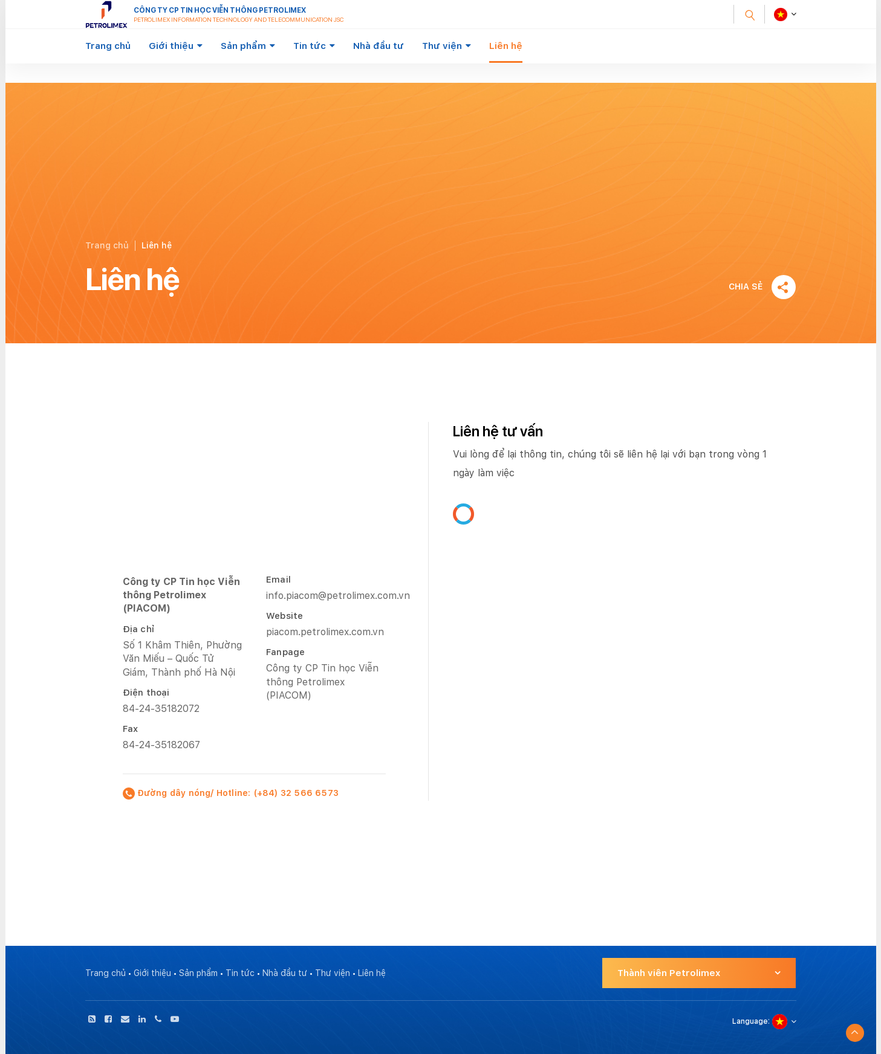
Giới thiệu (171, 45)
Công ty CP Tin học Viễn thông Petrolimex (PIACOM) (322, 681)
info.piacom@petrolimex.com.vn (338, 595)
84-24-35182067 (161, 745)
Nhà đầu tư (378, 45)
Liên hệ (505, 45)
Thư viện (442, 45)
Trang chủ (108, 45)
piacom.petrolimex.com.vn (325, 632)
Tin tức (309, 45)
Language (750, 1021)
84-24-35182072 (161, 708)
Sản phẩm (243, 45)
